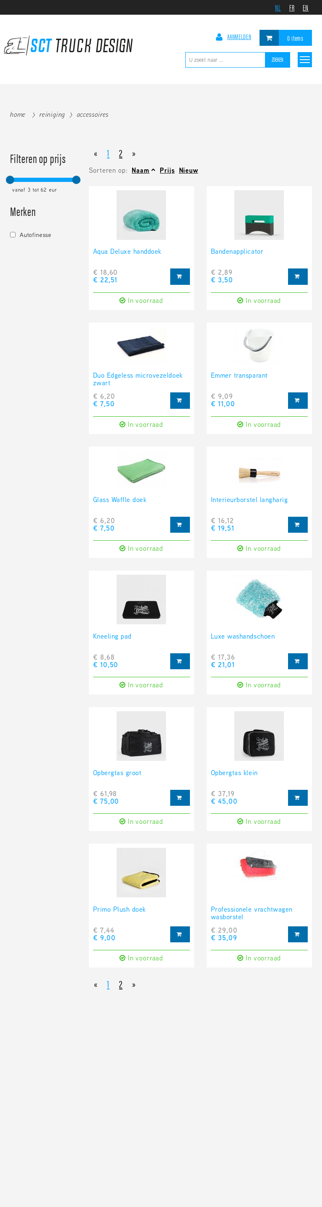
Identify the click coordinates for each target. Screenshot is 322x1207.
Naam (140, 170)
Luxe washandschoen (243, 637)
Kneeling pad (112, 637)
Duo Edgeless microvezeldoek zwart (138, 380)
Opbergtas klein (234, 773)
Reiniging (52, 114)
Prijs (167, 170)
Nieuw (188, 170)
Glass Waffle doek (120, 500)
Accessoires (93, 114)
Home (18, 114)
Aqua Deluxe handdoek (127, 252)
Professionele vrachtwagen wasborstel (252, 914)
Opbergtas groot (117, 773)
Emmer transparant (239, 376)
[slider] (10, 180)
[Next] (134, 152)
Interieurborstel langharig (249, 500)
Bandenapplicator (237, 252)
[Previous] (96, 152)
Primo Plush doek (119, 910)
